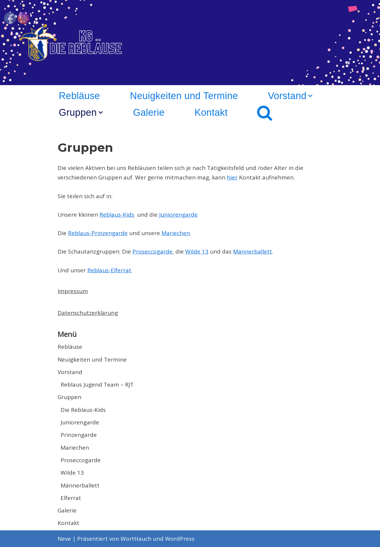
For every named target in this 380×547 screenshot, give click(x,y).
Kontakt (211, 112)
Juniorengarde (178, 214)
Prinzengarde (79, 435)
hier (232, 177)
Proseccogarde (152, 251)
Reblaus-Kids (116, 214)
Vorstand (70, 372)
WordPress (179, 539)
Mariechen (176, 233)
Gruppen (69, 397)
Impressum (73, 291)
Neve (64, 539)
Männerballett (252, 251)
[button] (310, 95)
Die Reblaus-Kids (83, 410)
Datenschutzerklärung (88, 313)
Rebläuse (79, 95)
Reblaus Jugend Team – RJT (97, 384)
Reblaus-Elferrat (109, 270)
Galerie (148, 112)
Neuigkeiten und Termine (184, 95)
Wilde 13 (196, 251)
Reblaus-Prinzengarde (98, 233)
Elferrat (71, 498)
